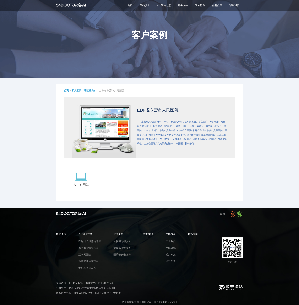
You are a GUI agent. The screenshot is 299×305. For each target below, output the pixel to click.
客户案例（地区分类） (83, 90)
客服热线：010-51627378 (99, 283)
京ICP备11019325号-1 (165, 301)
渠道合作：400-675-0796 (69, 283)
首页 (129, 5)
